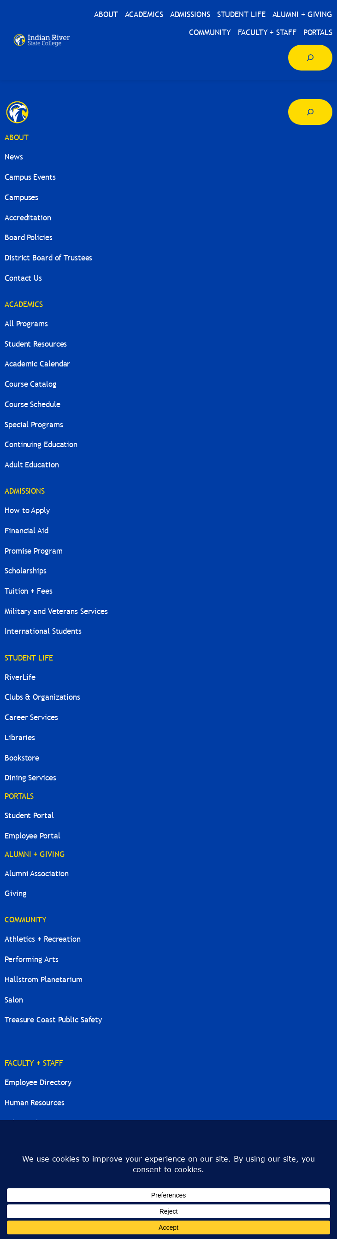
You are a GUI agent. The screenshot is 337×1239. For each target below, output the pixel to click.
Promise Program (34, 551)
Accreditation (28, 217)
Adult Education (32, 465)
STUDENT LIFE (29, 658)
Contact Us (23, 278)
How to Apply (27, 510)
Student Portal (29, 815)
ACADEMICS (24, 304)
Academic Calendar (37, 364)
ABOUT (17, 137)
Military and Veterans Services (56, 611)
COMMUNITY (26, 919)
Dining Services (30, 778)
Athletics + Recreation (43, 939)
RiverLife (20, 677)
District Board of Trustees (48, 258)
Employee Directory (38, 1082)
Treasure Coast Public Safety (53, 1020)
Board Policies (29, 237)
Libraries (20, 737)
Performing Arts (32, 959)
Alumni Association (37, 873)
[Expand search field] (310, 58)
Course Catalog (31, 384)
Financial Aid (26, 530)
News (14, 157)
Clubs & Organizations (42, 697)
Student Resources (36, 344)
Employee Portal (32, 836)
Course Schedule (32, 404)
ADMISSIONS (25, 491)
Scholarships (26, 571)
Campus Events (30, 177)
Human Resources (35, 1102)
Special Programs (34, 424)
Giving (15, 893)
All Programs (26, 324)
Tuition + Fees (29, 591)
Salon (14, 1000)
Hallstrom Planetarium (44, 979)
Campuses (21, 197)
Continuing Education (41, 444)
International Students (43, 631)
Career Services (31, 717)
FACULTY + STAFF (34, 1063)
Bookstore (22, 758)
